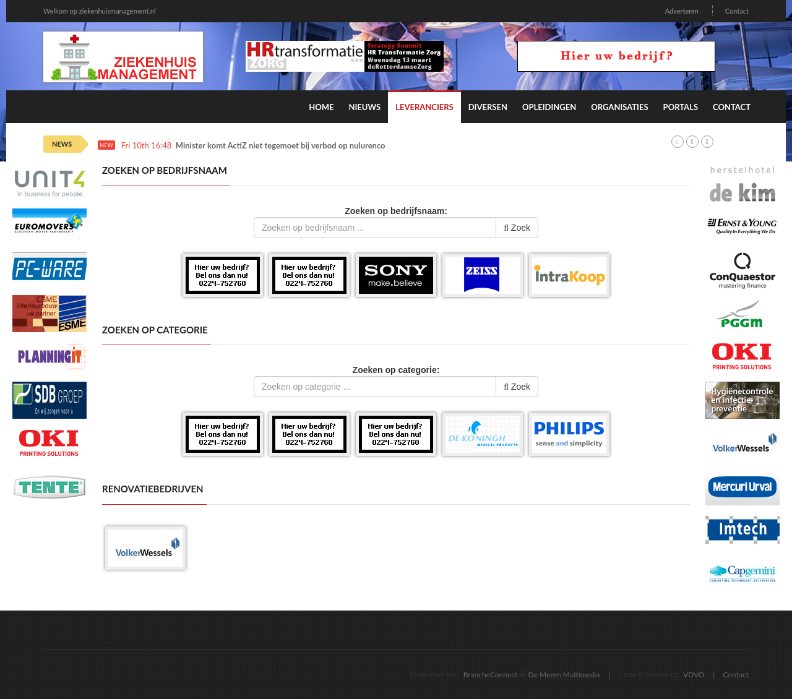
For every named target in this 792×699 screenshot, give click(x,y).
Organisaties (619, 107)
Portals (680, 107)
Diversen (487, 107)
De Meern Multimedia (564, 674)
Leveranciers (424, 107)
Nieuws (364, 107)
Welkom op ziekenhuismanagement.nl (99, 11)
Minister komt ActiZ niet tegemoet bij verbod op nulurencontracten (296, 145)
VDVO (694, 674)
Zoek (517, 228)
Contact (737, 11)
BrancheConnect (490, 674)
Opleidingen (549, 107)
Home (321, 107)
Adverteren (682, 11)
